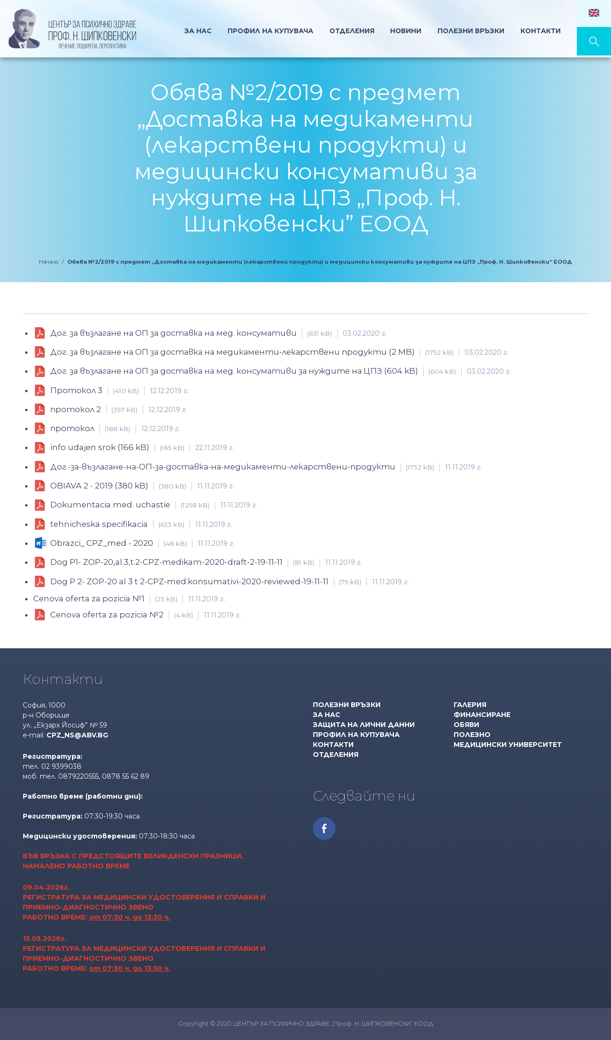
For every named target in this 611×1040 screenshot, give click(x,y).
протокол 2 (118, 409)
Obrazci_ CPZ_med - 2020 (142, 543)
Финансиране (482, 714)
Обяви (466, 724)
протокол (115, 428)
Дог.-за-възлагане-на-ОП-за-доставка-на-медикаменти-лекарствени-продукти (266, 467)
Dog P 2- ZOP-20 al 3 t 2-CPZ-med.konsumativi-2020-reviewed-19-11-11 (229, 582)
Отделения (351, 30)
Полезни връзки (473, 30)
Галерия (470, 704)
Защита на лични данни (364, 724)
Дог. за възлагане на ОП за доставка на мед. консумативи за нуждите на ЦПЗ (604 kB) (280, 371)
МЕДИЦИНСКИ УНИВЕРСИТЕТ (508, 744)
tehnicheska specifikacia (141, 524)
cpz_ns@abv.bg (77, 735)
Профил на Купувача (268, 30)
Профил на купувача (356, 734)
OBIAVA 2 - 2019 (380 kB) (142, 486)
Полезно (472, 734)
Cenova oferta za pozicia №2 (145, 615)
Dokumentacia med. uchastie (153, 505)
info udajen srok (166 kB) (142, 447)
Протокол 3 (119, 391)
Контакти (544, 30)
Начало (160, 30)
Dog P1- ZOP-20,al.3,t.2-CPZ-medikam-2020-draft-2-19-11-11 (206, 562)
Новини (406, 30)
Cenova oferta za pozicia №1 (129, 598)
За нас (194, 30)
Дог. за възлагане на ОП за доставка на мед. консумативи (218, 333)
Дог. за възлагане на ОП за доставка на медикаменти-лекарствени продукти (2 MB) (279, 352)
